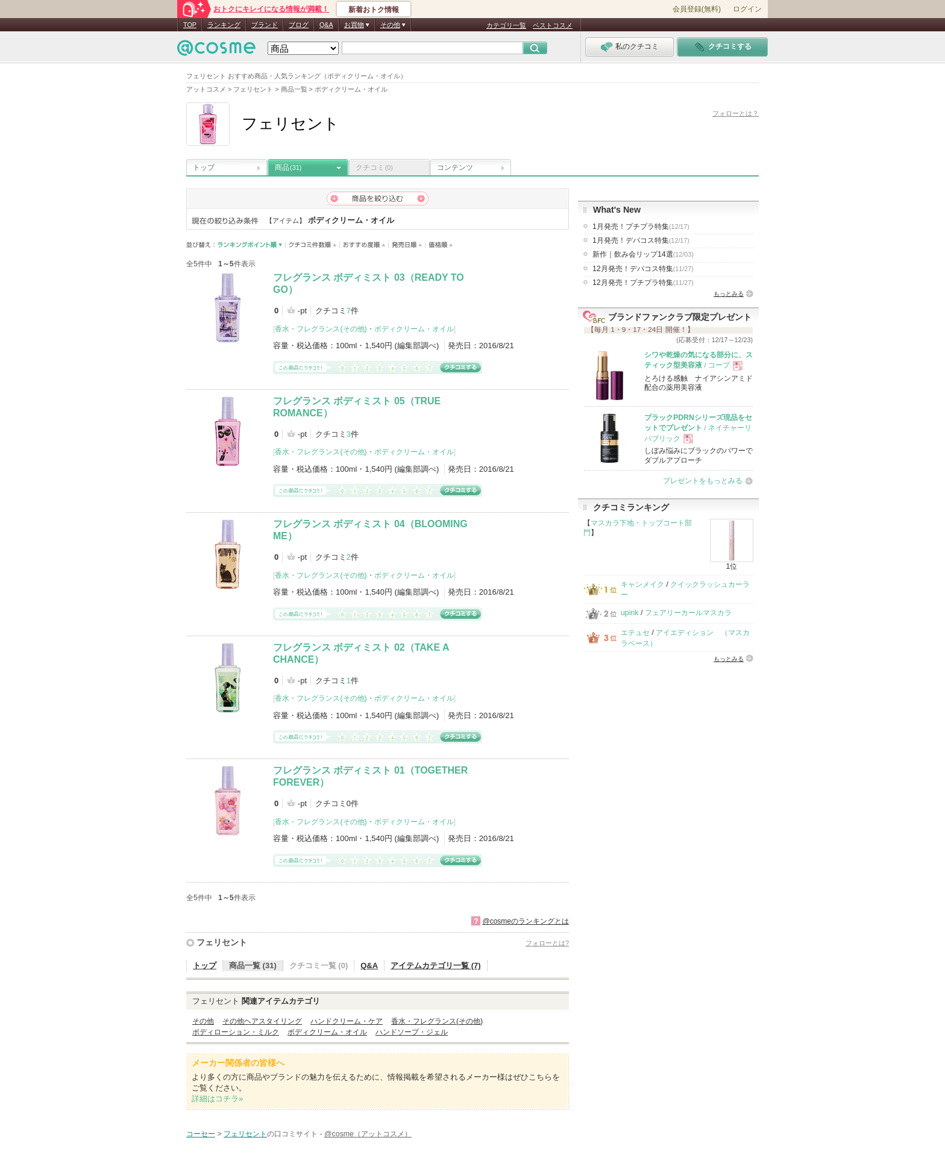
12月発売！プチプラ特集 (643, 282)
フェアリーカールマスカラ (688, 613)
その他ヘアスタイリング (262, 1021)
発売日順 (407, 245)
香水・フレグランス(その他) (320, 329)
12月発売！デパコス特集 (643, 268)
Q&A (326, 24)
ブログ (299, 24)
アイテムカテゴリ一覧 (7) (436, 965)
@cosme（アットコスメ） (368, 1134)
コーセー (200, 1134)
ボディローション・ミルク (235, 1032)
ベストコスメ (553, 25)
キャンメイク (642, 584)
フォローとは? (547, 943)
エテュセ (635, 632)
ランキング (223, 24)
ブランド (264, 24)
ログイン (747, 9)
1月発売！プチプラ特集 (640, 226)
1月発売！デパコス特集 (640, 240)
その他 (203, 1021)
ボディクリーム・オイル (414, 329)
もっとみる (729, 293)
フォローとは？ (735, 113)
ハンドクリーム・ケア (346, 1021)
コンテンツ (455, 167)
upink (630, 613)
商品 (288, 167)
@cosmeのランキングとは (525, 921)
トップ (204, 167)
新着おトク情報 (373, 9)
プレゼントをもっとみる (702, 481)
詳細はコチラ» (217, 1098)
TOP (189, 24)
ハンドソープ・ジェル (411, 1032)
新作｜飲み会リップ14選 (643, 254)
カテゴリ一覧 (506, 25)
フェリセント (221, 942)
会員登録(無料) (697, 9)
